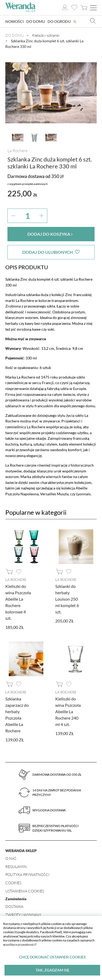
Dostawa (14, 906)
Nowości (14, 21)
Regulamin (16, 866)
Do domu (35, 21)
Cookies (13, 883)
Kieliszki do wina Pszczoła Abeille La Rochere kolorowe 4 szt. (18, 602)
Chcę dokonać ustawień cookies (52, 957)
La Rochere (17, 150)
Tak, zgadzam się (52, 970)
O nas (10, 858)
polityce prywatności (20, 944)
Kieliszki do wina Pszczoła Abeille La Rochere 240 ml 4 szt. (68, 711)
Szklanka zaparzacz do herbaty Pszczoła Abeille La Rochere (17, 714)
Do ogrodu (59, 21)
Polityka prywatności (27, 874)
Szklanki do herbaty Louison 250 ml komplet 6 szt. (67, 599)
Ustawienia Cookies (24, 891)
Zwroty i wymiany (23, 914)
